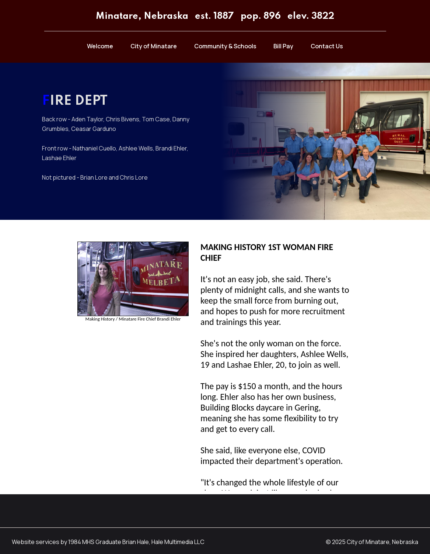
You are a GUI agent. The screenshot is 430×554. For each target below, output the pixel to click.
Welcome (100, 46)
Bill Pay (283, 46)
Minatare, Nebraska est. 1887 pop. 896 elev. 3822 (215, 16)
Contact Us (327, 46)
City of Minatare (153, 46)
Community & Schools (225, 46)
